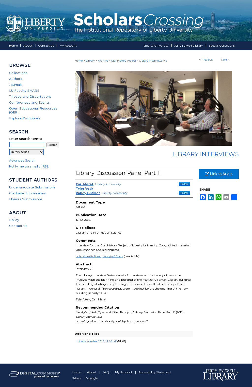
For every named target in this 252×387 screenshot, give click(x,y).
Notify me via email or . (29, 166)
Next (224, 59)
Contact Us (18, 226)
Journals (15, 85)
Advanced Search (22, 160)
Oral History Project (123, 60)
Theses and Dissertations (30, 96)
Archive (103, 60)
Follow (184, 184)
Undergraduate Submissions (32, 187)
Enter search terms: (25, 139)
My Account (124, 372)
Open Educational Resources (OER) (33, 110)
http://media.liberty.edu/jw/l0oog (99, 256)
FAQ (106, 372)
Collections (18, 73)
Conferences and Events (29, 102)
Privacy (77, 378)
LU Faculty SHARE (24, 90)
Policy (14, 220)
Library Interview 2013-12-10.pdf (97, 341)
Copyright (92, 378)
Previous (207, 59)
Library (90, 60)
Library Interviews (150, 60)
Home (79, 60)
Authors (15, 79)
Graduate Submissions (27, 193)
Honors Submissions (26, 199)
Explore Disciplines (24, 118)
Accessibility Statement (155, 372)
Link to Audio (219, 174)
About (92, 372)
